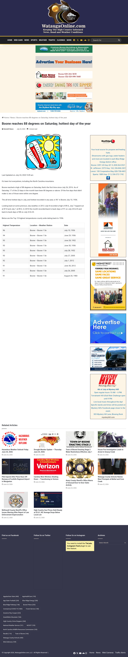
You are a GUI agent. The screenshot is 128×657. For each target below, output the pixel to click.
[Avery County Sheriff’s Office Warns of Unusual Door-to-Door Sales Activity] (80, 468)
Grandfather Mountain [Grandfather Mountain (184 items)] (12, 617)
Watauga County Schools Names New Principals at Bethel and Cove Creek (111, 479)
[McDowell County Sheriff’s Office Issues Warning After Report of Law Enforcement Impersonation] (16, 500)
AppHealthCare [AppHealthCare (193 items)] (29, 596)
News (26, 40)
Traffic (51, 40)
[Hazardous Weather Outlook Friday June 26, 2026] (16, 439)
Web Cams (18, 40)
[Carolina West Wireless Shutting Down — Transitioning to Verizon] (48, 466)
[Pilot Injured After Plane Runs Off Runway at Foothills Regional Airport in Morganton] (16, 466)
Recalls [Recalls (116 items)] (7, 634)
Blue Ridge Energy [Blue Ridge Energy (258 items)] (30, 600)
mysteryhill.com (108, 417)
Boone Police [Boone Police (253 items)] (29, 605)
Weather (43, 40)
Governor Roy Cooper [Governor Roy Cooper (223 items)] (12, 613)
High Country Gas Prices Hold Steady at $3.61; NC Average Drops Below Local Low (48, 512)
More (69, 40)
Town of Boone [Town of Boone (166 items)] (22, 634)
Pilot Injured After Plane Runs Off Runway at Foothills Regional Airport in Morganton (16, 479)
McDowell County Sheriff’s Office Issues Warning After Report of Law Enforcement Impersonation (15, 512)
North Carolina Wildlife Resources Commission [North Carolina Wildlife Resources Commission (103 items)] (20, 629)
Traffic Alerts (120, 653)
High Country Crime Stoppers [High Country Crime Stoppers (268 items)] (14, 621)
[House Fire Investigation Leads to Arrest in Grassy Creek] (112, 439)
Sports (34, 40)
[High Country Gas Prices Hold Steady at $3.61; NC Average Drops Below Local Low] (48, 500)
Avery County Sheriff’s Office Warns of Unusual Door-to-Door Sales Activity (79, 482)
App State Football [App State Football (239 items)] (11, 600)
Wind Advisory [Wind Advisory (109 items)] (9, 642)
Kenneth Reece (9, 129)
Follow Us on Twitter (42, 535)
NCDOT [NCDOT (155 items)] (31, 625)
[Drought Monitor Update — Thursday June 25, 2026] (48, 439)
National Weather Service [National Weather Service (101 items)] (13, 625)
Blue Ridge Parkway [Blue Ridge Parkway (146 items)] (11, 605)
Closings (61, 40)
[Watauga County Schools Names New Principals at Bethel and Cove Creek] (112, 466)
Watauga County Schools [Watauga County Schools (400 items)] (13, 638)
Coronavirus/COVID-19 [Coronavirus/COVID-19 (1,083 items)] (13, 609)
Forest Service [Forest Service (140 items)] (32, 609)
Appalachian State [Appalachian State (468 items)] (11, 596)
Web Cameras (108, 653)
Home (9, 40)
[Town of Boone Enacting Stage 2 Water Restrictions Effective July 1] (80, 439)
